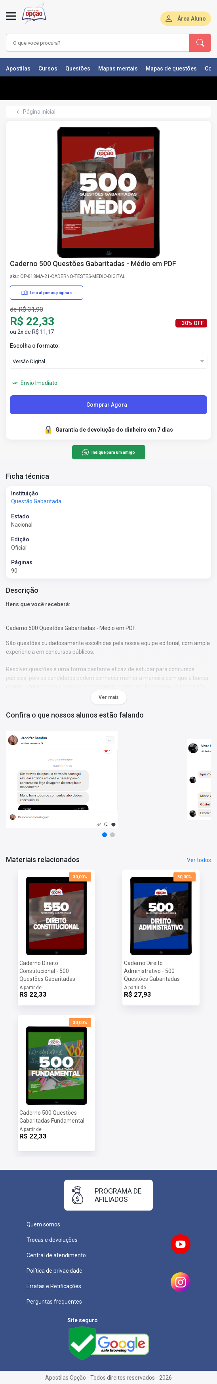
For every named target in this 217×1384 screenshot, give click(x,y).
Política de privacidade (54, 1271)
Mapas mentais (118, 68)
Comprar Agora (106, 405)
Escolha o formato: (35, 346)
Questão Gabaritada (36, 501)
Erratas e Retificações (54, 1286)
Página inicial (39, 112)
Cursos (47, 68)
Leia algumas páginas (46, 292)
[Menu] (11, 20)
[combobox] (93, 42)
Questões (77, 68)
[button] (104, 834)
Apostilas (18, 68)
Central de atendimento (56, 1255)
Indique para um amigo (108, 452)
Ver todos (199, 860)
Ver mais (109, 697)
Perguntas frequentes (54, 1301)
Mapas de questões (171, 68)
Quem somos (43, 1224)
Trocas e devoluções (52, 1240)
